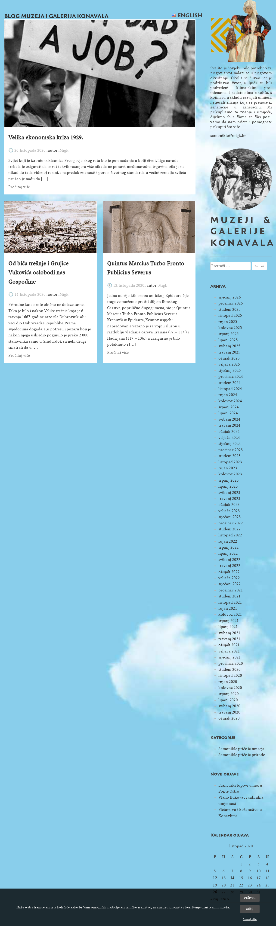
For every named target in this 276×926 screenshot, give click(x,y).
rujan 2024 (227, 394)
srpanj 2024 (228, 407)
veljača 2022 (229, 577)
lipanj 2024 (228, 413)
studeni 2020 (229, 669)
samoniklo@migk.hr (228, 135)
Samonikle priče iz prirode (241, 754)
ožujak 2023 (229, 504)
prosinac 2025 (230, 303)
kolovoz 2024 (230, 401)
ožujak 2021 (229, 645)
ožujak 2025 (229, 358)
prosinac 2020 (230, 663)
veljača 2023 (229, 510)
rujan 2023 (227, 468)
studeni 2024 (229, 382)
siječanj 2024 (229, 443)
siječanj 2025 (229, 370)
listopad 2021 (230, 602)
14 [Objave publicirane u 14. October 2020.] (232, 878)
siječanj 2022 (229, 583)
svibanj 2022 (229, 559)
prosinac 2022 (230, 523)
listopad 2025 (230, 315)
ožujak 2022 (229, 571)
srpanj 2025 (228, 333)
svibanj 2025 (229, 346)
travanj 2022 (229, 565)
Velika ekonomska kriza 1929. (45, 137)
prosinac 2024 (230, 376)
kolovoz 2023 (230, 474)
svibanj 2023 (229, 492)
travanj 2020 (229, 712)
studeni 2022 (229, 529)
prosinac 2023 (230, 449)
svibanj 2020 (229, 706)
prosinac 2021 (230, 590)
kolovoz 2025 (230, 327)
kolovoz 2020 (230, 687)
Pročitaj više (19, 187)
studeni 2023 (229, 455)
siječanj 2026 (229, 297)
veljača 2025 (229, 364)
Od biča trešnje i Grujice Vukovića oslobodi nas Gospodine (38, 273)
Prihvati (249, 898)
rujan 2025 (227, 321)
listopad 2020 (230, 675)
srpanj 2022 (228, 547)
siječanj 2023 (229, 516)
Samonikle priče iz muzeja (241, 748)
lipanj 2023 (228, 486)
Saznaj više (250, 919)
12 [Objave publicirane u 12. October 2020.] (215, 878)
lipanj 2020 (228, 700)
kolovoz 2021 (230, 614)
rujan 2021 (227, 608)
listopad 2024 (230, 388)
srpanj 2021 (228, 620)
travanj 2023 (229, 498)
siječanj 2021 (229, 657)
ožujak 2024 (229, 431)
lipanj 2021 (228, 626)
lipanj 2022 (228, 553)
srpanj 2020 (228, 693)
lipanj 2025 (228, 340)
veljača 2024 (229, 437)
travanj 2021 (229, 639)
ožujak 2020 (229, 718)
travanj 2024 (229, 425)
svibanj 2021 (229, 633)
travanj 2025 (229, 352)
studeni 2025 (229, 309)
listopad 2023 (230, 462)
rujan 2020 (227, 681)
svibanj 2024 (229, 419)
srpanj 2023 (228, 480)
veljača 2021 (229, 651)
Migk (63, 150)
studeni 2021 (229, 596)
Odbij (250, 909)
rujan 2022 (227, 541)
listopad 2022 (230, 535)
